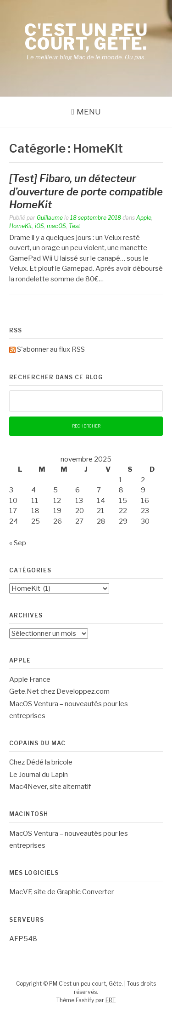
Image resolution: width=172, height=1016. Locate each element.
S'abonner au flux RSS (51, 349)
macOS (56, 226)
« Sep (17, 543)
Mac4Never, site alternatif (50, 786)
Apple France (29, 679)
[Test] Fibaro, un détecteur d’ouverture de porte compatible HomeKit (86, 191)
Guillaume (50, 217)
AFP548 (23, 939)
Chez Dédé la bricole (40, 762)
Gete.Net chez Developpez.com (59, 691)
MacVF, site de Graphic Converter (61, 892)
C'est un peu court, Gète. (86, 37)
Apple (143, 217)
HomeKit (20, 226)
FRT (110, 1000)
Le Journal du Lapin (38, 775)
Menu (89, 111)
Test (74, 226)
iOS (39, 226)
